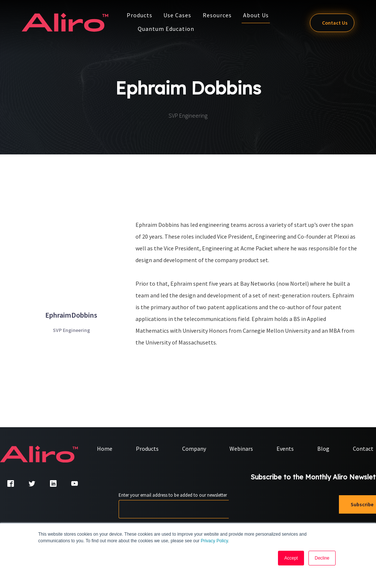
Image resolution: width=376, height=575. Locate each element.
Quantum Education (168, 28)
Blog (323, 449)
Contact (363, 449)
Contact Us (330, 22)
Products (147, 449)
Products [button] (142, 15)
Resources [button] (219, 15)
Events (285, 449)
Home (104, 449)
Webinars (241, 449)
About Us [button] (258, 15)
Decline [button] (322, 558)
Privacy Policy (214, 540)
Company (194, 449)
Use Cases (180, 15)
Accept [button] (291, 558)
